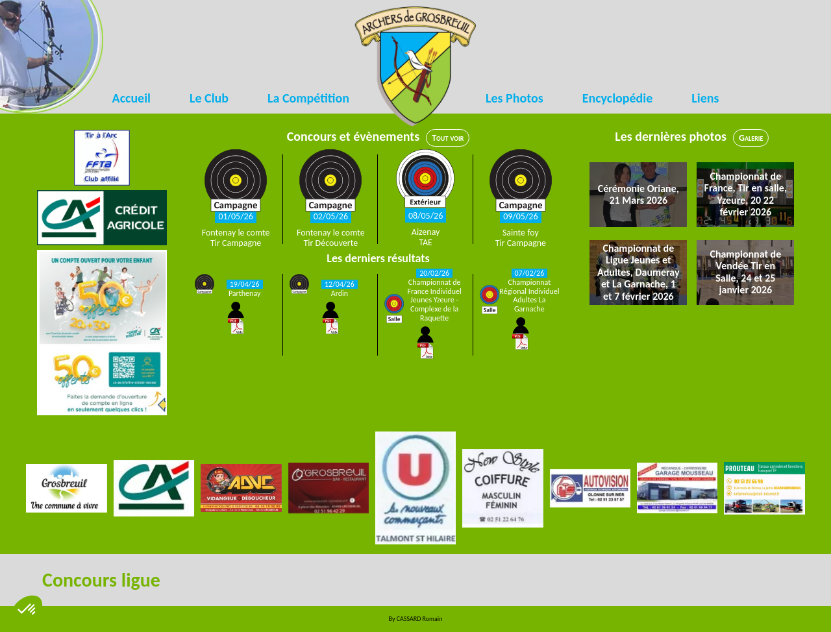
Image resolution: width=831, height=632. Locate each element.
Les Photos (514, 98)
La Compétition (308, 98)
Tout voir (448, 137)
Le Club (209, 98)
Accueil (131, 98)
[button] (27, 610)
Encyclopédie (617, 98)
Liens (705, 98)
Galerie (751, 137)
